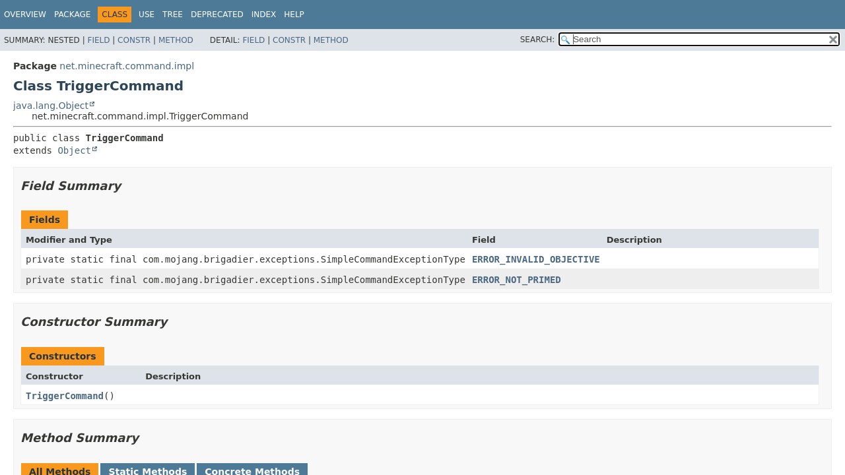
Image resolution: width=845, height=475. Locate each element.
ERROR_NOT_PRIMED (516, 279)
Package (72, 14)
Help (294, 14)
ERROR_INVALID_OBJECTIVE (536, 259)
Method (175, 40)
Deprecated (217, 14)
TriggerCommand (65, 396)
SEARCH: (537, 39)
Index (264, 14)
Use (146, 14)
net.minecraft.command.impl (126, 66)
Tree (172, 14)
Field (98, 40)
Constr (134, 40)
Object (74, 150)
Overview (25, 14)
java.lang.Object (50, 105)
